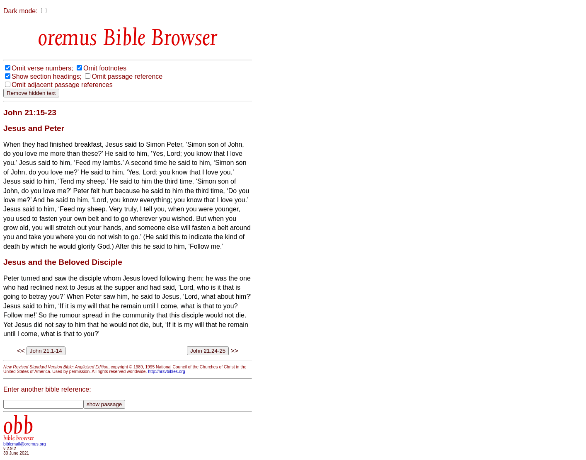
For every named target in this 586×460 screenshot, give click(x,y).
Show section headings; (47, 76)
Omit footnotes (104, 68)
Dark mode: (20, 11)
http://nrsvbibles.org (166, 371)
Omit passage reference (127, 76)
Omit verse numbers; (42, 68)
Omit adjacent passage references (62, 84)
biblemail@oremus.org (24, 444)
